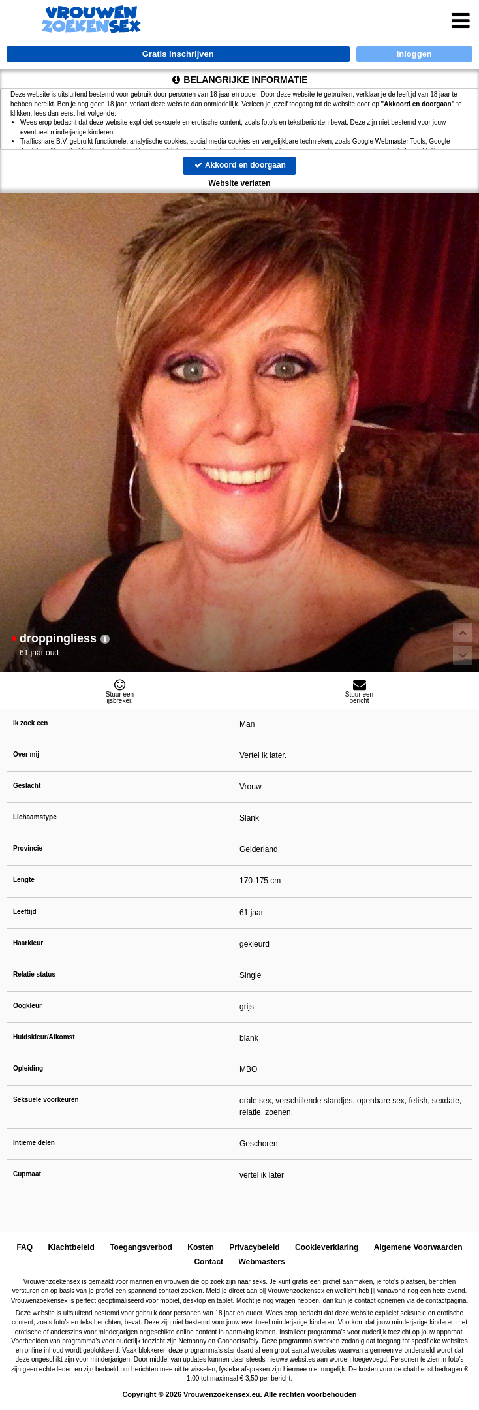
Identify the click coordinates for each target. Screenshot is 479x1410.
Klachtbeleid (71, 1247)
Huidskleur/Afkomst (43, 1037)
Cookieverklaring (326, 1247)
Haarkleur (28, 943)
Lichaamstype (35, 817)
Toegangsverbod (141, 1247)
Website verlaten (239, 183)
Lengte (24, 879)
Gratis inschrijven (178, 54)
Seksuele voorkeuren (46, 1099)
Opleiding (28, 1068)
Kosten (201, 1247)
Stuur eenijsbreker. (120, 691)
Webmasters (261, 1261)
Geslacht (26, 785)
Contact (208, 1261)
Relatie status (34, 974)
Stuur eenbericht (359, 691)
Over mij (26, 754)
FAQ (25, 1247)
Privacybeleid (255, 1247)
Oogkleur (27, 1005)
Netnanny (192, 1341)
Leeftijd (25, 911)
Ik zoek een (30, 723)
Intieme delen (34, 1142)
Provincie (27, 848)
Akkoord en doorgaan (239, 165)
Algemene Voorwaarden (417, 1247)
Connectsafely (237, 1341)
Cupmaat (27, 1174)
